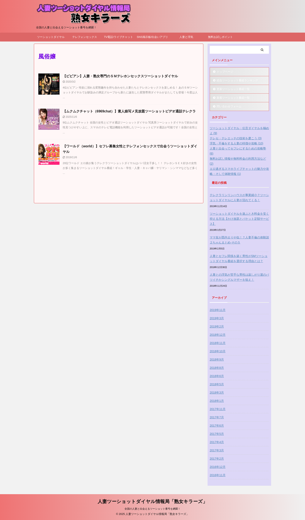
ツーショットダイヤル (51, 37)
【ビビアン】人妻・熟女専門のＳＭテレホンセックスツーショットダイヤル (120, 76)
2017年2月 (217, 458)
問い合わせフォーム (229, 106)
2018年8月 (217, 367)
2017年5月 (217, 434)
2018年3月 (217, 392)
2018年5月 (217, 384)
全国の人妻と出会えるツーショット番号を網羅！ (152, 508)
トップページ (225, 71)
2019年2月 (217, 326)
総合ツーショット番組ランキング (237, 80)
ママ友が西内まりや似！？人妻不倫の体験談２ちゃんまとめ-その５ (239, 240)
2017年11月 (218, 409)
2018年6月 (217, 376)
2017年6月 (217, 425)
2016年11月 (218, 475)
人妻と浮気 (186, 37)
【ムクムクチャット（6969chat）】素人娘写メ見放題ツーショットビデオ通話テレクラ (129, 111)
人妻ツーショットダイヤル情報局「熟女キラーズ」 (152, 501)
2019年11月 (218, 310)
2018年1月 (217, 400)
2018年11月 (218, 343)
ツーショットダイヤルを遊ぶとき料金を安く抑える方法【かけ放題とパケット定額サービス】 (239, 218)
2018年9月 (217, 359)
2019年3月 (217, 318)
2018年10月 (218, 351)
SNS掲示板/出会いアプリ (152, 37)
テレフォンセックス (84, 37)
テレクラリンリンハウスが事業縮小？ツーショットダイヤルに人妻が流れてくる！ (239, 197)
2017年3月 (217, 450)
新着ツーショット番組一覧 (233, 97)
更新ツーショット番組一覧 (233, 89)
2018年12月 (218, 334)
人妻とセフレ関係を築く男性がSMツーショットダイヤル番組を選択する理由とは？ (239, 258)
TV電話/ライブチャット (118, 37)
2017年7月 (217, 417)
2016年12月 (218, 467)
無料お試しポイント (220, 37)
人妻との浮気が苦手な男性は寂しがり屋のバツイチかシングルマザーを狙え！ (239, 277)
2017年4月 (217, 442)
